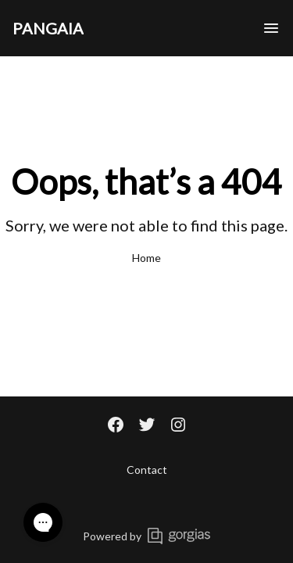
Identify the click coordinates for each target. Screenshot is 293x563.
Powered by (146, 536)
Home (146, 257)
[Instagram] (178, 426)
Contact (147, 469)
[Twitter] (147, 426)
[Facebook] (115, 426)
